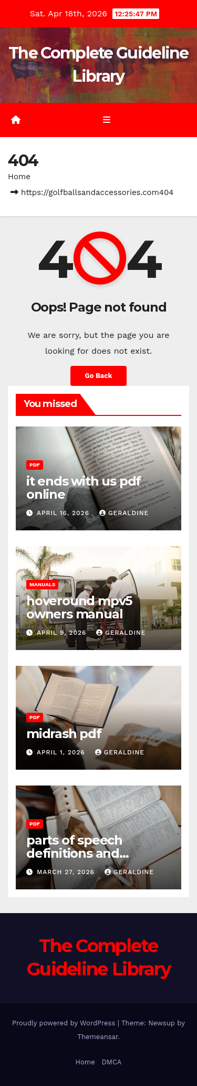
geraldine (124, 513)
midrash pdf (63, 733)
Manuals (42, 584)
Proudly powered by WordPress (65, 1023)
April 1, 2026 (62, 752)
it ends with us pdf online (83, 487)
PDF (34, 465)
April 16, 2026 (64, 513)
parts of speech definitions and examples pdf (74, 853)
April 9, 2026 (63, 632)
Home (19, 176)
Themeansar (97, 1037)
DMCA (111, 1062)
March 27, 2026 (67, 872)
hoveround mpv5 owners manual (79, 607)
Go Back (98, 376)
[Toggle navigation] (106, 120)
